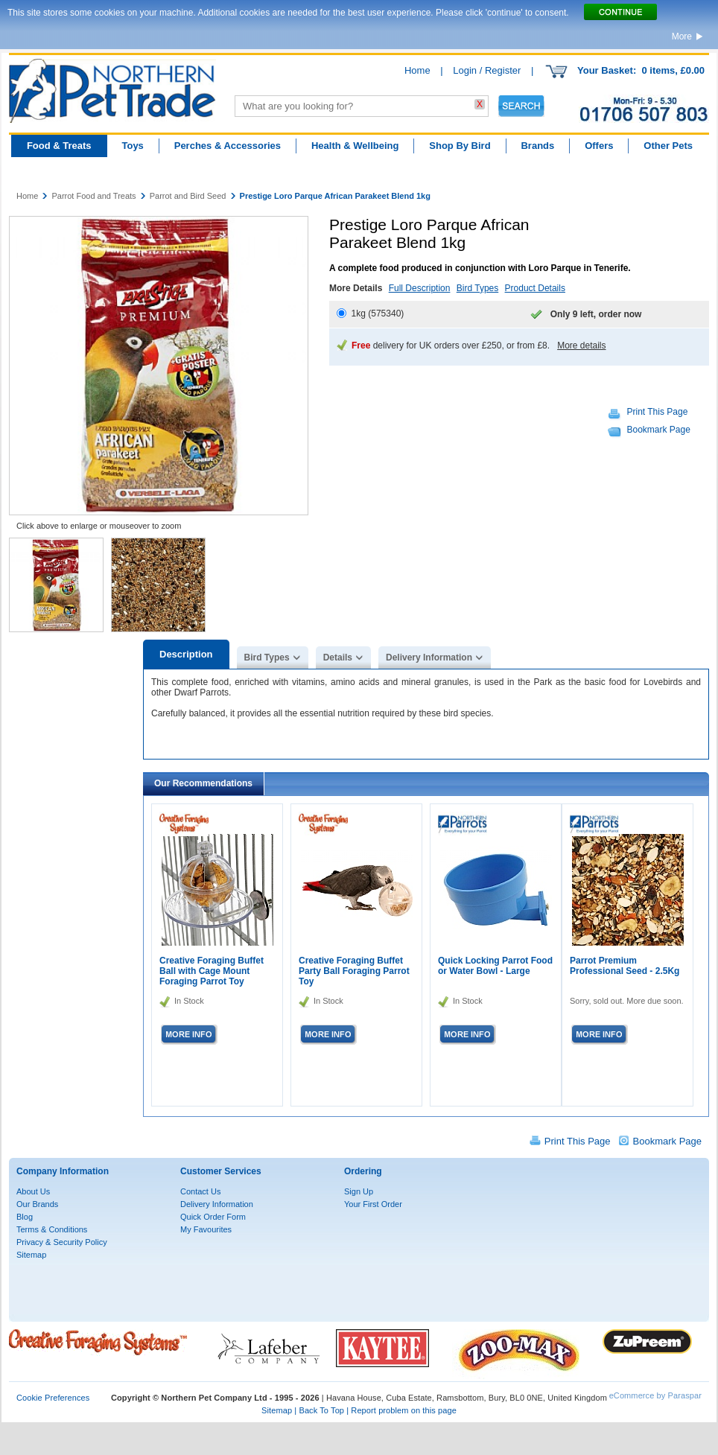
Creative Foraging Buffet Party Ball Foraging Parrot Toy (354, 971)
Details (337, 657)
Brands (537, 145)
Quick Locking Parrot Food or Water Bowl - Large (495, 965)
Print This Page (657, 412)
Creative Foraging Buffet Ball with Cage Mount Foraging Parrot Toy (211, 971)
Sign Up (358, 1191)
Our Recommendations (203, 783)
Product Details (535, 288)
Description (186, 654)
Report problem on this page (404, 1410)
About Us (33, 1191)
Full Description (420, 288)
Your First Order (373, 1204)
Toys (132, 145)
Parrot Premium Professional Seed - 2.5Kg (624, 965)
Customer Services (220, 1171)
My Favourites (206, 1229)
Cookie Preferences (52, 1397)
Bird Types (477, 288)
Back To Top (321, 1410)
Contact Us (200, 1191)
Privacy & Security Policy (61, 1242)
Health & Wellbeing (355, 145)
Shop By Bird (459, 145)
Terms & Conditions (51, 1229)
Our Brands (37, 1204)
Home (417, 70)
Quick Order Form (213, 1216)
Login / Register (487, 70)
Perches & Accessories (227, 145)
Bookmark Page (658, 429)
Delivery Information (429, 657)
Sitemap (31, 1254)
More (682, 36)
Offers (599, 145)
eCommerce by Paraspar (655, 1395)
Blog (24, 1216)
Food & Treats (59, 145)
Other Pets (668, 145)
